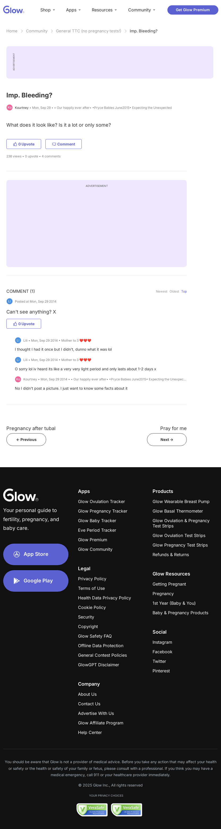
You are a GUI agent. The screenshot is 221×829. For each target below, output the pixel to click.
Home (12, 30)
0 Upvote (23, 144)
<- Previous (26, 439)
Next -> (167, 439)
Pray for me (173, 428)
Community (36, 30)
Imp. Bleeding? (144, 30)
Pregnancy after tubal (30, 428)
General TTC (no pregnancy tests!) (88, 30)
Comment (63, 144)
